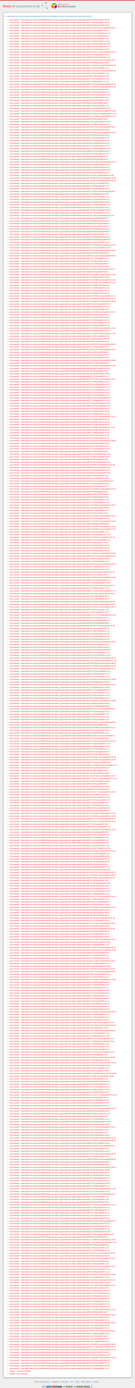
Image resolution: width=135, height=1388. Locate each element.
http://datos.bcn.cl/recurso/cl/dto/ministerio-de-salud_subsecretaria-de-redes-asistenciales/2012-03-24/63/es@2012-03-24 (65, 717)
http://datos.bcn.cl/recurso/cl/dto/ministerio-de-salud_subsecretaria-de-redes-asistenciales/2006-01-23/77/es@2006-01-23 (65, 652)
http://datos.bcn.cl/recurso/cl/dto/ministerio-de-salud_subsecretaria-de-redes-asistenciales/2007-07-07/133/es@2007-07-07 (65, 1183)
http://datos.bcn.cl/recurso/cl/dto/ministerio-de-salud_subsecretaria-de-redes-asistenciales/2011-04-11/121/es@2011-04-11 (65, 122)
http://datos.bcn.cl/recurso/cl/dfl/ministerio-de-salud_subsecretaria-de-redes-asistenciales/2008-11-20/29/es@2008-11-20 (65, 1044)
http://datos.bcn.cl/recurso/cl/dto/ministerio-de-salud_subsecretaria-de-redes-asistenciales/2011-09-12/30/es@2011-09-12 (65, 1215)
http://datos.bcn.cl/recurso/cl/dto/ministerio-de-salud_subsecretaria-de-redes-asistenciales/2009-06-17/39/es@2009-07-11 (65, 510)
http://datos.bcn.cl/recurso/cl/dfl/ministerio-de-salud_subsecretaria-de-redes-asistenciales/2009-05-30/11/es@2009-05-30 (65, 1261)
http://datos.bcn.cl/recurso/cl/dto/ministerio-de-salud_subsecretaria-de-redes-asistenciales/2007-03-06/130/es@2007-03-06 (65, 966)
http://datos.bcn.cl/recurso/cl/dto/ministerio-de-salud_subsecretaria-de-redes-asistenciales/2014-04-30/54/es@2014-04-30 (65, 910)
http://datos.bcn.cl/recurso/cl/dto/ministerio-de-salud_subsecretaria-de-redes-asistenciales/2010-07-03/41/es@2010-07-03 (65, 408)
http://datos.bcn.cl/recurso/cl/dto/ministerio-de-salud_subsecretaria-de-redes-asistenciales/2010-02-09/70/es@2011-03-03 (65, 49)
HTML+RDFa (86, 1382)
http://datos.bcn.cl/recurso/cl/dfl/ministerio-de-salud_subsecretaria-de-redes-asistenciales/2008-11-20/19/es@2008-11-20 (65, 38)
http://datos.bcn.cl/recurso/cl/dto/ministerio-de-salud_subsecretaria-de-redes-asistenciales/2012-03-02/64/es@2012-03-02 (65, 484)
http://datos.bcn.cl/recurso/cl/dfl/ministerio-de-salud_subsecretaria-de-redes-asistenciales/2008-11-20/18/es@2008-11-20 (65, 803)
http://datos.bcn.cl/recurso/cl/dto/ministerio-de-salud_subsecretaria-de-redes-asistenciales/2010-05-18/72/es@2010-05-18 (65, 392)
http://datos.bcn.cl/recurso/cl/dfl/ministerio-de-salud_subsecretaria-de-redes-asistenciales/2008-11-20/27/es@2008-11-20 (65, 68)
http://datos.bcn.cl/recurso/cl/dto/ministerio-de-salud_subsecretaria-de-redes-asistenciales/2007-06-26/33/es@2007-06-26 (65, 1006)
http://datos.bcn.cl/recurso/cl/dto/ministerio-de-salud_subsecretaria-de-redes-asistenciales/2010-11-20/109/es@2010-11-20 (65, 387)
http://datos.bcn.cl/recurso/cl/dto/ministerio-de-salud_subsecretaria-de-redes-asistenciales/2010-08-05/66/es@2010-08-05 (65, 411)
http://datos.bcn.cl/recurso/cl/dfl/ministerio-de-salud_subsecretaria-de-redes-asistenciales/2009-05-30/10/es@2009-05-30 (65, 1202)
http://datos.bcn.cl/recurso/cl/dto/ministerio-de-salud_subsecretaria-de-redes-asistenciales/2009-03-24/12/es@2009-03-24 (65, 494)
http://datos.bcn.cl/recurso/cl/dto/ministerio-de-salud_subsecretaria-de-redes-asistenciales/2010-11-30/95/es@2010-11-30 (65, 288)
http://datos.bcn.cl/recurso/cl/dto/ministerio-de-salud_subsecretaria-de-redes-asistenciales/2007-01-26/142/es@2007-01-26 (65, 744)
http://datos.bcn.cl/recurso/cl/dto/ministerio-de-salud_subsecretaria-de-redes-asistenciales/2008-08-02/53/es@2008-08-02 (65, 623)
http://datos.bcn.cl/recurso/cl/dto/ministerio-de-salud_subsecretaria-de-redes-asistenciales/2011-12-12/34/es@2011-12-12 (65, 146)
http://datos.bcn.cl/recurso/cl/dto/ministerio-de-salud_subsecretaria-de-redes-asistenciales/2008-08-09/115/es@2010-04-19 (65, 47)
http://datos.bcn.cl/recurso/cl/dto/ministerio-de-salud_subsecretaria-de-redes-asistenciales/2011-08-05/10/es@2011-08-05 (65, 1071)
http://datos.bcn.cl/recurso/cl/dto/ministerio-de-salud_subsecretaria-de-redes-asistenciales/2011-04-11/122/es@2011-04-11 (65, 993)
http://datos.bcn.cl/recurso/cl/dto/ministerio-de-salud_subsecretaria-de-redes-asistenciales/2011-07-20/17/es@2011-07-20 (65, 693)
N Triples (95, 1382)
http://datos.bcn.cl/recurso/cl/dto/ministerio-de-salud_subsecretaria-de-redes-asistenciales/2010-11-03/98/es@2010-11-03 (65, 400)
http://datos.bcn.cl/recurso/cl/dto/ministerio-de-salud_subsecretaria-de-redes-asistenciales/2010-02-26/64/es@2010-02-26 (65, 1218)
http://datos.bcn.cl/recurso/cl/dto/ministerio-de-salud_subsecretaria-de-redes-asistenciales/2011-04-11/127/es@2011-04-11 (65, 891)
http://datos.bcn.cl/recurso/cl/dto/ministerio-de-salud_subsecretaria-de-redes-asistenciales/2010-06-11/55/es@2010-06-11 (65, 253)
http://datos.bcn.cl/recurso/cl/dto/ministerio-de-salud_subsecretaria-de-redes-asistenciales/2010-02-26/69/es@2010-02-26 (65, 470)
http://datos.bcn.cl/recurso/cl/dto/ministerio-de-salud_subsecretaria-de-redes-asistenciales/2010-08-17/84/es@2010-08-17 (65, 76)
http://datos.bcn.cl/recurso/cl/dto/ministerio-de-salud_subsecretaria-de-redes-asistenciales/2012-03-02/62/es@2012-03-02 (65, 135)
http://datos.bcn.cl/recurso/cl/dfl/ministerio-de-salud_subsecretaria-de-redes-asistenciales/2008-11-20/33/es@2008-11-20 (65, 945)
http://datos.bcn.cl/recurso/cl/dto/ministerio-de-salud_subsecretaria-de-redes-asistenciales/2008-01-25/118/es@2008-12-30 (65, 454)
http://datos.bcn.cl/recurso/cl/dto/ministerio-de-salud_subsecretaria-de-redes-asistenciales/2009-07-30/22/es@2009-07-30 (65, 1229)
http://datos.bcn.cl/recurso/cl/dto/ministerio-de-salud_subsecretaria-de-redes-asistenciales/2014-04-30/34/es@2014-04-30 (65, 1325)
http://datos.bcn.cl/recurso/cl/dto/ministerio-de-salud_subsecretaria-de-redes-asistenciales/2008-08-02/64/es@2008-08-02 (65, 232)
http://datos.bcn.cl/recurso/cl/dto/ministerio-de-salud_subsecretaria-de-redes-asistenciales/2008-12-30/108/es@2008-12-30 (65, 205)
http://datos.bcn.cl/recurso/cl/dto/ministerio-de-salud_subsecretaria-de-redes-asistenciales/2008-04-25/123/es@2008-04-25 (65, 170)
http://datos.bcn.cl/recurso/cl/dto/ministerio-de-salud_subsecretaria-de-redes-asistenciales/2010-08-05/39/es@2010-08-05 (65, 1135)
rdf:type (12, 1371)
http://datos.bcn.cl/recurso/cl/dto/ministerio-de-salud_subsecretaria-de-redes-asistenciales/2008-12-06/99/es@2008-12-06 (65, 430)
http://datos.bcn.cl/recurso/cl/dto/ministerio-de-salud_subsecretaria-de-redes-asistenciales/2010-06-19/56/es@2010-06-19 (65, 1296)
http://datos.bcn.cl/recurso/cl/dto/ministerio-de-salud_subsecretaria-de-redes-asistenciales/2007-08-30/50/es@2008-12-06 (65, 856)
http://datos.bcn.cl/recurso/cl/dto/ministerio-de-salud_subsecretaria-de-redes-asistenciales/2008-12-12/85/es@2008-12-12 (65, 1213)
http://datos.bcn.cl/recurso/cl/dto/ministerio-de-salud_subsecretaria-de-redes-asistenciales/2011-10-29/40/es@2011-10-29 (65, 548)
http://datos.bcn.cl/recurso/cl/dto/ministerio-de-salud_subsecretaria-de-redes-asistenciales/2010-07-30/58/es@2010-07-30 (65, 419)
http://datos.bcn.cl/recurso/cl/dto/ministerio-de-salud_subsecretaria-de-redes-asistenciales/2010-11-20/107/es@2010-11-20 (65, 1114)
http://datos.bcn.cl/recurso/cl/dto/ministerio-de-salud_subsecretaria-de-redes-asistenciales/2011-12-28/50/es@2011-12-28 (65, 1036)
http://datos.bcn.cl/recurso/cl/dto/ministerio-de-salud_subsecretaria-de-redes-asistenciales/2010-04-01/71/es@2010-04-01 (65, 1181)
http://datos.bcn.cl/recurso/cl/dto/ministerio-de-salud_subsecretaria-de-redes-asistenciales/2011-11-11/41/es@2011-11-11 (65, 1119)
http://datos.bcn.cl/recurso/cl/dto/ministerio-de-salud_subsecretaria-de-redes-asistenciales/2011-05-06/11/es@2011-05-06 (65, 773)
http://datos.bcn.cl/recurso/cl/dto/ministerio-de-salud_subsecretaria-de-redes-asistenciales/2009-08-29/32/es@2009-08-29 (65, 1299)
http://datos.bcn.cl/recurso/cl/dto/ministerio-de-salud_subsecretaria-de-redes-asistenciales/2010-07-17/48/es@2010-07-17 (65, 486)
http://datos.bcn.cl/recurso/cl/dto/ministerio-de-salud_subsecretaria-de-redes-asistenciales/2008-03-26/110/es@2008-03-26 (65, 870)
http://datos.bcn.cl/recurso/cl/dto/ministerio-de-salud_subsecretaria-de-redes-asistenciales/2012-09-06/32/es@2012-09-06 (65, 703)
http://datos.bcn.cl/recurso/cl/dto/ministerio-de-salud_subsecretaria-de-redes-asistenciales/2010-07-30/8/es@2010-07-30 (64, 1097)
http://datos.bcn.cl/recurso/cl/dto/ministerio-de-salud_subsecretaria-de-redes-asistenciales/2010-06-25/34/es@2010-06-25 (65, 229)
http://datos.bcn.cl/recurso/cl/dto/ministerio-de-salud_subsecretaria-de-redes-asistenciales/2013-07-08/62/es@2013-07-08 (65, 277)
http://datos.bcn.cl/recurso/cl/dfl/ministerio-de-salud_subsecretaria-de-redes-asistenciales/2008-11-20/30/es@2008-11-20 (65, 561)
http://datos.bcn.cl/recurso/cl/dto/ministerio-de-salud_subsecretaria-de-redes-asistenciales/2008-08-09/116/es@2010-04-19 (65, 368)
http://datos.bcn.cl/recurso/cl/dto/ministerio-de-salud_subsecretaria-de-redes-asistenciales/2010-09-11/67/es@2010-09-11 (65, 1288)
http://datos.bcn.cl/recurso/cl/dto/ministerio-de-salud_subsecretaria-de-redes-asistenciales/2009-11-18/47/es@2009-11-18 (65, 336)
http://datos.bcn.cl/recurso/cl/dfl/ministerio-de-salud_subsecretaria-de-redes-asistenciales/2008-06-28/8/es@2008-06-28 (64, 156)
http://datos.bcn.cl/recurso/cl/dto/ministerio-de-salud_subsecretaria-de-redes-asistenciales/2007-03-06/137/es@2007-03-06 (65, 942)
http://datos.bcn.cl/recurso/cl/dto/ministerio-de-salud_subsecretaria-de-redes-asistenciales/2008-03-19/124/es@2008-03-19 (65, 304)
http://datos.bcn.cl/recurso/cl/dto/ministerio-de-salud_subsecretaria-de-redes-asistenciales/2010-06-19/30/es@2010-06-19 (65, 859)
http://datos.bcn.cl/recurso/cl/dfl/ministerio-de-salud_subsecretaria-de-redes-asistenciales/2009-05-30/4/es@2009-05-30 (64, 784)
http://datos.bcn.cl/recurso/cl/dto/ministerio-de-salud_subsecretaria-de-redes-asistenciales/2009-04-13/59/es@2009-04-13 (65, 167)
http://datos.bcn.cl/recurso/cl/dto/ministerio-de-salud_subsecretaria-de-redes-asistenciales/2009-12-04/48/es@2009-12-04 (65, 189)
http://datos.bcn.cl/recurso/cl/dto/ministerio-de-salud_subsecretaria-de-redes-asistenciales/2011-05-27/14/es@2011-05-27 (65, 478)
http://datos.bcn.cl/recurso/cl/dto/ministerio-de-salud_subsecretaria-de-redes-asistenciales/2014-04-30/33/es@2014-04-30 (65, 1360)
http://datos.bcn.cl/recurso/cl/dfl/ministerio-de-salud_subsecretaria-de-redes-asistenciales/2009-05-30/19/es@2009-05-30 (65, 832)
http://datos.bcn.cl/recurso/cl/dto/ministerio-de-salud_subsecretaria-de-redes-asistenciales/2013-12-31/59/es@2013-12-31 (65, 1277)
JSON (77, 1382)
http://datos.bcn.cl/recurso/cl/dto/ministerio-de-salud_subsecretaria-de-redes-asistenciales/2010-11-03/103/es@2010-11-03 (65, 148)
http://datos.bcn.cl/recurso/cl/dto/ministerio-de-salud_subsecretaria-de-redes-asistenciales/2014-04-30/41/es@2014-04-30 (65, 20)
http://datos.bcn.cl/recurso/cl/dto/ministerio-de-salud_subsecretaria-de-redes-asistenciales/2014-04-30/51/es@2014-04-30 (65, 508)
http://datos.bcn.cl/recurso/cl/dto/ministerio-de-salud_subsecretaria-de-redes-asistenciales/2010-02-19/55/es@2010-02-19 (65, 1084)
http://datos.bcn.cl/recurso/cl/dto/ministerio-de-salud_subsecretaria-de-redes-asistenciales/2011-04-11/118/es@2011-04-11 (65, 390)
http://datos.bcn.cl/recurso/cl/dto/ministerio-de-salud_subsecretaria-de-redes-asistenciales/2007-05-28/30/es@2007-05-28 (65, 1175)
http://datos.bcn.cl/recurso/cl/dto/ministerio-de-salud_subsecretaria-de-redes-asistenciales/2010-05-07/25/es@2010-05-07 (65, 752)
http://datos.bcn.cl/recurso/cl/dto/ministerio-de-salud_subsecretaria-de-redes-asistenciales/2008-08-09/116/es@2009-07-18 (65, 827)
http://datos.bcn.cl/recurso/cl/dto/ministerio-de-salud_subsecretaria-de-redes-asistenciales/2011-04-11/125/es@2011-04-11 (65, 730)
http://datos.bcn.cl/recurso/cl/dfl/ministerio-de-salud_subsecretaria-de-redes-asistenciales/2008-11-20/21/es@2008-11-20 (65, 1248)
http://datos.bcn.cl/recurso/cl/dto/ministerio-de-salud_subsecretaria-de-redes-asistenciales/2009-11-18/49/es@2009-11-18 (65, 1014)
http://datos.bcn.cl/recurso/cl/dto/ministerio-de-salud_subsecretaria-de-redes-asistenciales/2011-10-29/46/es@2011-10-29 (65, 414)
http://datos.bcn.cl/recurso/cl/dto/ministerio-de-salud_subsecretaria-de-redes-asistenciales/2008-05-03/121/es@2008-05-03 (65, 398)
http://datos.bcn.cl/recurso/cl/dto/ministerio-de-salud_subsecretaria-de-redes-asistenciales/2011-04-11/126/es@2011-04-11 (65, 1191)
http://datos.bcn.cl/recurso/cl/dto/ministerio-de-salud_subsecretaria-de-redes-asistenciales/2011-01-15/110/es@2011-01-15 (65, 655)
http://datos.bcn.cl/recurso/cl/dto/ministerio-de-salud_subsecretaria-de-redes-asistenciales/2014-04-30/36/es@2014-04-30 (65, 682)
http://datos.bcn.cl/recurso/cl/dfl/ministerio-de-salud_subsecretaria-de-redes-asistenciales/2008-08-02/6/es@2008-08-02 (64, 725)
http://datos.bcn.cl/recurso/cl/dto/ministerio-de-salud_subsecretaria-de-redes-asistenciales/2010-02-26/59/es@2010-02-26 (65, 1339)
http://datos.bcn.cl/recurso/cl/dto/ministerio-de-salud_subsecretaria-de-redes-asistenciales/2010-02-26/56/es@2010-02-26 (65, 569)
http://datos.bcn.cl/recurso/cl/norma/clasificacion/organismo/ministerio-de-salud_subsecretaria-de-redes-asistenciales (49, 16)
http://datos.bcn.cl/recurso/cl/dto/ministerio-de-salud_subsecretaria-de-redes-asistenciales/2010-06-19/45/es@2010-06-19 (65, 706)
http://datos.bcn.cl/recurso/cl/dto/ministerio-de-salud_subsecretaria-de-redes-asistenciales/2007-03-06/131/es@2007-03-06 (65, 210)
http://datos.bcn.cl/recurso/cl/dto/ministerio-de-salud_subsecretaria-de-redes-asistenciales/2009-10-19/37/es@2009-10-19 (65, 395)
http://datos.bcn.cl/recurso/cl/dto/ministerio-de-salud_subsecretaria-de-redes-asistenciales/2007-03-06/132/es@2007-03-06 (65, 403)
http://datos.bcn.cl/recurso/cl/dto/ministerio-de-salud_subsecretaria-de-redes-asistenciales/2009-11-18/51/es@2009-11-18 (65, 1272)
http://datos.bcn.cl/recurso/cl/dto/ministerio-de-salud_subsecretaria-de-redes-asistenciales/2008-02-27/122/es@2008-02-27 (65, 406)
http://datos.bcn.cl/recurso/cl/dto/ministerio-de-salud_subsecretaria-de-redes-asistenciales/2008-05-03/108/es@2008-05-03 (65, 240)
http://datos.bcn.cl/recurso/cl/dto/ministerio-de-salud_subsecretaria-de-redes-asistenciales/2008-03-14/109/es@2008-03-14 (65, 580)
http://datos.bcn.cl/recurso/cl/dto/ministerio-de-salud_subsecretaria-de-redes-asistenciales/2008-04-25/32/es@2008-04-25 (65, 1111)
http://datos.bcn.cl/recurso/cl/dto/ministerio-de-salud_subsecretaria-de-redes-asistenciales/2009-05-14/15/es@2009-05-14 (65, 953)
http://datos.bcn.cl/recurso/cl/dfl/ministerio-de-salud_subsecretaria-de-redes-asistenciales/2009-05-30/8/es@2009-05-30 (64, 492)
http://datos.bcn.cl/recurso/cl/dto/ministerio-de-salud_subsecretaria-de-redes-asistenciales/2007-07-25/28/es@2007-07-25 (65, 963)
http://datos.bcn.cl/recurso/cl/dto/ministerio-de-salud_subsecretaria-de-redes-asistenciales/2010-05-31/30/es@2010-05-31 (65, 888)
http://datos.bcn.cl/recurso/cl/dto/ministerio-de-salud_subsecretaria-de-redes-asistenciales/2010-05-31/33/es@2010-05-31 (65, 435)
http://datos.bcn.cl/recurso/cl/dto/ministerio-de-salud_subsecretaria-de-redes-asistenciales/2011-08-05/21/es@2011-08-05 (65, 559)
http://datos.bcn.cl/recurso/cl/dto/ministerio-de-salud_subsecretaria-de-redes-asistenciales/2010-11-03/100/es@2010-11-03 (65, 535)
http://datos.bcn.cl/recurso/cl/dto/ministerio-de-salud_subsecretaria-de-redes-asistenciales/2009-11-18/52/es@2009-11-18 (65, 1186)
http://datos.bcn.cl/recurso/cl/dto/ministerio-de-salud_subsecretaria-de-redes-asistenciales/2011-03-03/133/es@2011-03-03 (65, 1282)
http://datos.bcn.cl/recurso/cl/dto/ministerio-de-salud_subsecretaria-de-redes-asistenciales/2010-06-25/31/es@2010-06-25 (65, 913)
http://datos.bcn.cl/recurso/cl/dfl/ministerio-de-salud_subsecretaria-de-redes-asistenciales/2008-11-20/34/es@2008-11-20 (65, 1368)
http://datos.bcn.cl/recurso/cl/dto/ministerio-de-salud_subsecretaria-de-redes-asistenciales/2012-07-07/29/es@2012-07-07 (65, 1148)
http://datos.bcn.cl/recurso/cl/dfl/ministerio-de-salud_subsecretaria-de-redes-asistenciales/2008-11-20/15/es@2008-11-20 (65, 1199)
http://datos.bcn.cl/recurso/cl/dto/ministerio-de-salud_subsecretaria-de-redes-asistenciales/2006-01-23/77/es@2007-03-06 (65, 1143)
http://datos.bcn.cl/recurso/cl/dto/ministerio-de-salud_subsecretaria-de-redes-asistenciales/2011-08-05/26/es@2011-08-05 (65, 1170)
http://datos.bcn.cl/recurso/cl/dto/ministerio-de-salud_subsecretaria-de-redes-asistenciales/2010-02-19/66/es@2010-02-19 (65, 567)
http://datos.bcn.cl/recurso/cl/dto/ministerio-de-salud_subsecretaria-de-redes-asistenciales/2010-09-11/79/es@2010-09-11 (65, 446)
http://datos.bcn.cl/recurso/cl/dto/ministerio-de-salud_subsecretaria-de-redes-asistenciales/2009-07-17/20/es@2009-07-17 (65, 258)
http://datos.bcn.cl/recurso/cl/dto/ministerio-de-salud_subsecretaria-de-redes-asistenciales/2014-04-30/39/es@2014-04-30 (65, 982)
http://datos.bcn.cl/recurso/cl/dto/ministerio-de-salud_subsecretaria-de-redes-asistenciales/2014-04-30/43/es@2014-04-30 (65, 634)
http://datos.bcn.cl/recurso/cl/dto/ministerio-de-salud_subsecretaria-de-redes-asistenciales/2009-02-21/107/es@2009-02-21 (65, 620)
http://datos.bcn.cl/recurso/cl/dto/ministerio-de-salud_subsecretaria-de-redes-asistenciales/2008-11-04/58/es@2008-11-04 (65, 433)
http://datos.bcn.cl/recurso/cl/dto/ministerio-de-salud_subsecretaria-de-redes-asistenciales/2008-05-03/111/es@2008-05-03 (65, 808)
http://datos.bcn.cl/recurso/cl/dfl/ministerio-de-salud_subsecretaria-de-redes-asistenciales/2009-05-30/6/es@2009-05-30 (64, 119)
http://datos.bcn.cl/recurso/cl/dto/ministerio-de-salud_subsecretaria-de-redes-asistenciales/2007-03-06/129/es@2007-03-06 (65, 1065)
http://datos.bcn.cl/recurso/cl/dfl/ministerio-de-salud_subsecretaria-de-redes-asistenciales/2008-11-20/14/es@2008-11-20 (65, 1001)
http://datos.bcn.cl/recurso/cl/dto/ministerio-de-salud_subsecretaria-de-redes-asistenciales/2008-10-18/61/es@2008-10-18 (65, 1333)
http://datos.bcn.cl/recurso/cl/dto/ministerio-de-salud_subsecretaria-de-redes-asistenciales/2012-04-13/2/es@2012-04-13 (64, 618)
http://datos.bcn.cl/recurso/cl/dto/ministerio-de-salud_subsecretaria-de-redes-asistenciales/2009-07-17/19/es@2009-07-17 (65, 376)
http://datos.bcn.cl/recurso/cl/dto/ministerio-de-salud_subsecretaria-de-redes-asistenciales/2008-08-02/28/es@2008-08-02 (65, 789)
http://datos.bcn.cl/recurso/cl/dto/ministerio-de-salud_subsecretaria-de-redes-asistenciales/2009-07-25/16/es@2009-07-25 (65, 854)
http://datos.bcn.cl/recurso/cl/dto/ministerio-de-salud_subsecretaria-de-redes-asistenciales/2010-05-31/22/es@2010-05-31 (65, 36)
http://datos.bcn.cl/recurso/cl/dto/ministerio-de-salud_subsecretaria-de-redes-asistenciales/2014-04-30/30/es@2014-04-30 (65, 140)
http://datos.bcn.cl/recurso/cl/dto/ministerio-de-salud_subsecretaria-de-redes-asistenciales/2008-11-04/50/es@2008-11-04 (65, 894)
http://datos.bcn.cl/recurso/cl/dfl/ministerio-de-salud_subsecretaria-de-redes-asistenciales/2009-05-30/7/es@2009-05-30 (64, 1237)
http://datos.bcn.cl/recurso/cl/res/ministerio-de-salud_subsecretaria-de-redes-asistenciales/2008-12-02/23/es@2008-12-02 (65, 197)
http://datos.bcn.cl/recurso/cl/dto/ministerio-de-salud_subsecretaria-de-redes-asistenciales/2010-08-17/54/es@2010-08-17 (65, 1130)
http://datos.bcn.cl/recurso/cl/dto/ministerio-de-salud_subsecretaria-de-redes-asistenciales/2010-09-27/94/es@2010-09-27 (65, 357)
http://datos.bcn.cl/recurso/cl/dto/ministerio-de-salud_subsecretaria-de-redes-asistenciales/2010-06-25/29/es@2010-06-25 (65, 1366)
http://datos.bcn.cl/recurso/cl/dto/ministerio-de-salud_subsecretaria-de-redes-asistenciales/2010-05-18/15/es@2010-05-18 (65, 384)
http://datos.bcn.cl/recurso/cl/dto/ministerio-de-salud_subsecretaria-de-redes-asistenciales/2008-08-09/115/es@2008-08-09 (65, 473)
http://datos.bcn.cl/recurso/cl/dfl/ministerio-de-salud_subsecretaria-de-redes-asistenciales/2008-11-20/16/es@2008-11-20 (65, 309)
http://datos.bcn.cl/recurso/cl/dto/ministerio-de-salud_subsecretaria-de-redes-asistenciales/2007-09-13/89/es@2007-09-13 (65, 599)
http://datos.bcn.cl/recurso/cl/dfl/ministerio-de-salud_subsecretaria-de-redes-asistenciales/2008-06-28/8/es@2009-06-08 (64, 103)
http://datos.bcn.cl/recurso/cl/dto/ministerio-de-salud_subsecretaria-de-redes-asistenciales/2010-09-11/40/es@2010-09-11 (65, 1100)
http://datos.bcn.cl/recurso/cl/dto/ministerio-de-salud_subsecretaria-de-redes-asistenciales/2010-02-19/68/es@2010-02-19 (65, 795)
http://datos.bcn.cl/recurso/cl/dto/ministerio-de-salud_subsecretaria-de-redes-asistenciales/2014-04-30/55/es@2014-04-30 (65, 1226)
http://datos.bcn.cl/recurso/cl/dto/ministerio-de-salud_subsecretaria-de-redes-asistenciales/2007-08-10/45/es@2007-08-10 (65, 886)
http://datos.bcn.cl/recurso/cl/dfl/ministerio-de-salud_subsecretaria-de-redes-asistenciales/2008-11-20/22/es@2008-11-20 (65, 714)
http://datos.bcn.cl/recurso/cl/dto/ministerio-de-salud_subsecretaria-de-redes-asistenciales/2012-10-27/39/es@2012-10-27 (65, 154)
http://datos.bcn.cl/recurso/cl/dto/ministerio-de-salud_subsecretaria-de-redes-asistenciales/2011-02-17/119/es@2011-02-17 (65, 921)
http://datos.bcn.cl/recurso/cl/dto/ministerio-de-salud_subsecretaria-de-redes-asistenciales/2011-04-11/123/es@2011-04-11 (65, 677)
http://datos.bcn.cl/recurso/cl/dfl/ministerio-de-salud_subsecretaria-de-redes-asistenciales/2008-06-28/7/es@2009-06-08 (64, 459)
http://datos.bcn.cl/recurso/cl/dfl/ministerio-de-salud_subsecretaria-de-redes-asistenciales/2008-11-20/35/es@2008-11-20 (65, 899)
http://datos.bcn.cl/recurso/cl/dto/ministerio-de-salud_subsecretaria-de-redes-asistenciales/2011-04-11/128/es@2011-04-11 (65, 1087)
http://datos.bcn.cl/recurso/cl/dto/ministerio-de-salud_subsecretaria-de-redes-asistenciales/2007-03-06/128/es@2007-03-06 (65, 883)
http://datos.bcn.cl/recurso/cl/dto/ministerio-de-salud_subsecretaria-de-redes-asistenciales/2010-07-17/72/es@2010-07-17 (65, 749)
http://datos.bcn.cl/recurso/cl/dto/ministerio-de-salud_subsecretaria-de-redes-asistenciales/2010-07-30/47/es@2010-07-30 (65, 631)
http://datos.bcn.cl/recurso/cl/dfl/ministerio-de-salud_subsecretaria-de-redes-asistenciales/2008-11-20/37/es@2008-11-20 (65, 73)
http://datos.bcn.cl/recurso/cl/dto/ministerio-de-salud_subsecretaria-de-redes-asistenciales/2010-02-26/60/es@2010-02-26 (65, 285)
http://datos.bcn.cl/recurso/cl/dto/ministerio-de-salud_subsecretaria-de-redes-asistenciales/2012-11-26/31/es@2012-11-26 (65, 845)
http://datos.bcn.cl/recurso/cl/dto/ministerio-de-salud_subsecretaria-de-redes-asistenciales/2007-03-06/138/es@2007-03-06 (65, 1122)
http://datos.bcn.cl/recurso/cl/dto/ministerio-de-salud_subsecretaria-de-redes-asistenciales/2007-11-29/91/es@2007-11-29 (65, 588)
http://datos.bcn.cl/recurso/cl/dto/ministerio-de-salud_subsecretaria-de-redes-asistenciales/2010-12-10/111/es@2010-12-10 (65, 248)
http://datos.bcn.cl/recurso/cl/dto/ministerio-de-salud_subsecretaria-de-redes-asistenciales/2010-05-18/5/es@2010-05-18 (64, 543)
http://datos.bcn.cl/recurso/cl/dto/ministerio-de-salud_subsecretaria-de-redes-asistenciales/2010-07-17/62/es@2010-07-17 (65, 1017)
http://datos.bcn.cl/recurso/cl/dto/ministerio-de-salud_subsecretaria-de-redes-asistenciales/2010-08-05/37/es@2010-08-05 (65, 647)
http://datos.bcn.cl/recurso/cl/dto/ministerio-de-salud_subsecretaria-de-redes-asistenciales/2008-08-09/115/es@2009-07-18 (65, 57)
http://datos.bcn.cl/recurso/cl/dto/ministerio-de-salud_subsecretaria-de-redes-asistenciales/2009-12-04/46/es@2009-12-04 (65, 985)
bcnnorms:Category (24, 1371)
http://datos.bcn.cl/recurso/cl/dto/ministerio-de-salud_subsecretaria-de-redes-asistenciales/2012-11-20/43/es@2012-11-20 (65, 1301)
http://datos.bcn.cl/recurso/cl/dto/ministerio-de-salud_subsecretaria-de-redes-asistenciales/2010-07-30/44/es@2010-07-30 (65, 1363)
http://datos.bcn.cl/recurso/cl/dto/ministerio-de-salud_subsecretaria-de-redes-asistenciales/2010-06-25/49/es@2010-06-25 (65, 1020)
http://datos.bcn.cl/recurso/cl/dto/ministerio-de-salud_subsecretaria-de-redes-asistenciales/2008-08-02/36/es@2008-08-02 (65, 811)
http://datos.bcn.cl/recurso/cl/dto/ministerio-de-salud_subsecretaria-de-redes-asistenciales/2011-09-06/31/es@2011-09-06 (65, 781)
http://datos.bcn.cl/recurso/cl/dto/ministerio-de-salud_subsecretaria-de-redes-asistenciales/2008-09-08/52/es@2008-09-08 (65, 25)
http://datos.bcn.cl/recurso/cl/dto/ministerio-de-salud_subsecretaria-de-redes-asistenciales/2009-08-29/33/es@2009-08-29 (65, 524)
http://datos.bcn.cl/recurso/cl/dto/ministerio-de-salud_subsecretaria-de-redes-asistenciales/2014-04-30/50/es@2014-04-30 (65, 1291)
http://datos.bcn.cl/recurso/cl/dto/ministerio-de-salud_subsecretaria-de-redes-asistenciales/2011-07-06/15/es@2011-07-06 (65, 41)
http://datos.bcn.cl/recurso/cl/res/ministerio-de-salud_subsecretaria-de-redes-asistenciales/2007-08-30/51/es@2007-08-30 (65, 457)
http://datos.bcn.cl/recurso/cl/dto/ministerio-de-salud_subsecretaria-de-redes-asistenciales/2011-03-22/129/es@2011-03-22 (65, 95)
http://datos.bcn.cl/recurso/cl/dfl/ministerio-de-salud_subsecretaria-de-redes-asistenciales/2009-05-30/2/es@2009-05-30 (64, 1055)
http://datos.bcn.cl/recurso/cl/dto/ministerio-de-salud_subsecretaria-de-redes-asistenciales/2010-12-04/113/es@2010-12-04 (65, 1355)
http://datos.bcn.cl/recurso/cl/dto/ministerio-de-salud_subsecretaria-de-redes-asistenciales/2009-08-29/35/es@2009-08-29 (65, 862)
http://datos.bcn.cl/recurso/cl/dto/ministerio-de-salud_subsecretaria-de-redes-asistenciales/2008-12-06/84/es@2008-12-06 (65, 746)
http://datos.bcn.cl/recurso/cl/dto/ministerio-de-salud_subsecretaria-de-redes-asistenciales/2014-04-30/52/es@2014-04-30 (65, 221)
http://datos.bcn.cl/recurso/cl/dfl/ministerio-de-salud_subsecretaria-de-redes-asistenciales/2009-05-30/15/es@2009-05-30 (65, 89)
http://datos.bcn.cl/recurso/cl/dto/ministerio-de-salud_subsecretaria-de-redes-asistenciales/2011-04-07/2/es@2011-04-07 (64, 1336)
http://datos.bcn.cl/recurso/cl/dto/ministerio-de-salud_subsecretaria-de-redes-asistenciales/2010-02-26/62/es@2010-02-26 (65, 926)
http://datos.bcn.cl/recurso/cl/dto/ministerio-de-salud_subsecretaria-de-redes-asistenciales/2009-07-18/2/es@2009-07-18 (64, 476)
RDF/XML (64, 1382)
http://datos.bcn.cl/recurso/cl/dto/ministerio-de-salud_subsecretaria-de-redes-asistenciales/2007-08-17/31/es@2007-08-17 (65, 824)
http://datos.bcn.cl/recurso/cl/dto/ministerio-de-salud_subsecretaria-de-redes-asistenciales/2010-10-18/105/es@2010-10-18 (65, 1307)
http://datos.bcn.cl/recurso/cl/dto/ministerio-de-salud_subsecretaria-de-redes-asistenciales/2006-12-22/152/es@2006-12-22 (65, 671)
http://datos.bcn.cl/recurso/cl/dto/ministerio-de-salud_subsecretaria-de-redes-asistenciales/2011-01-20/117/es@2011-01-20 (65, 848)
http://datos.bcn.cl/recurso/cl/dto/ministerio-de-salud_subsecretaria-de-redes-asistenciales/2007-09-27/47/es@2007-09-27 (65, 207)
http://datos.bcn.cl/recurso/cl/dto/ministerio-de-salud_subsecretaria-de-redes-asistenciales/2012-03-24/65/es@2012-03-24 (65, 55)
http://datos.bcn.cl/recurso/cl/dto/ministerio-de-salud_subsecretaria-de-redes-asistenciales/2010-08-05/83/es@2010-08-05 (65, 63)
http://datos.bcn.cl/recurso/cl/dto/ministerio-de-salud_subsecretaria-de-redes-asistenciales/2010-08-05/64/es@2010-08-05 (65, 937)
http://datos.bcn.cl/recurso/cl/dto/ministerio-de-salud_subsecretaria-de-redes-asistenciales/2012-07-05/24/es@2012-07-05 (65, 518)
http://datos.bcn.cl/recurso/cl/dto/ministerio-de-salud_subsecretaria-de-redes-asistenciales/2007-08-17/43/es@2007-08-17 (65, 97)
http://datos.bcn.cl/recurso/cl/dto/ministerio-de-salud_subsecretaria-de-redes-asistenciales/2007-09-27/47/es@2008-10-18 (65, 974)
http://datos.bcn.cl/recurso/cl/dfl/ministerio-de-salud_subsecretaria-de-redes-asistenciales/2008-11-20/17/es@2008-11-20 (65, 610)
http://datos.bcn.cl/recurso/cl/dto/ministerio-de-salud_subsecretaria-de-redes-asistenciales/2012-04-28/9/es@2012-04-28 (64, 194)
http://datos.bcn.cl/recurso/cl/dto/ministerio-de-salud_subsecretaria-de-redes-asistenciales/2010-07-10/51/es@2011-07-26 (65, 382)
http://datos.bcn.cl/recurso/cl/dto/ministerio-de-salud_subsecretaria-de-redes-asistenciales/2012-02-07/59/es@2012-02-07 (65, 1328)
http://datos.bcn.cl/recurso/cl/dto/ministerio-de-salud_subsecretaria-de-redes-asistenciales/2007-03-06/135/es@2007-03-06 (65, 164)
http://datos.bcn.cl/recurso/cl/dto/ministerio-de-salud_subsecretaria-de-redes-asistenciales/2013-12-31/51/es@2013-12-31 (65, 79)
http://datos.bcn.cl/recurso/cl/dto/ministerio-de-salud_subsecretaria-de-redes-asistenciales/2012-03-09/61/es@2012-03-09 (65, 1089)
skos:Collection (22, 1374)
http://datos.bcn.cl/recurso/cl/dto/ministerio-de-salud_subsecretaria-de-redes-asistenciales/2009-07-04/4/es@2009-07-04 (64, 837)
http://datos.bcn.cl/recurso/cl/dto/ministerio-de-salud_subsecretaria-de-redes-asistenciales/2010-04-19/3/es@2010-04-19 (64, 1106)
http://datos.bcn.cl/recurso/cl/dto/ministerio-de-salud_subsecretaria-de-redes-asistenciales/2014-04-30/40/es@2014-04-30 (65, 320)
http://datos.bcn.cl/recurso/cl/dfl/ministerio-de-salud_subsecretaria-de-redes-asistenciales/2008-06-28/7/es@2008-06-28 (64, 272)
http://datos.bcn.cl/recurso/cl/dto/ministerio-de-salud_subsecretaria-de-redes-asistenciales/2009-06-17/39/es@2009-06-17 (65, 1210)
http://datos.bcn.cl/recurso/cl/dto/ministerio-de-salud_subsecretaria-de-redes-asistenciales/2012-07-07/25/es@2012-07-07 (65, 291)
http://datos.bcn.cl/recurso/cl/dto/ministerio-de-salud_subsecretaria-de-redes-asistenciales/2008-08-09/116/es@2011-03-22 (65, 797)
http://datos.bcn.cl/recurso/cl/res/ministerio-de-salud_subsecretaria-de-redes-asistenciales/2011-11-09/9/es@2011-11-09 (64, 81)
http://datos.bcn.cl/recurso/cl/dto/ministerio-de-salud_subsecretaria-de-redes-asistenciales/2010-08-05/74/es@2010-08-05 (65, 1352)
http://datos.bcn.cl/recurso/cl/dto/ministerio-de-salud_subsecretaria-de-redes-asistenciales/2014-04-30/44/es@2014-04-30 (65, 551)
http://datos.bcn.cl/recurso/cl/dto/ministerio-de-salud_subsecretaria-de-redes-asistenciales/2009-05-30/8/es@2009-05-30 (64, 497)
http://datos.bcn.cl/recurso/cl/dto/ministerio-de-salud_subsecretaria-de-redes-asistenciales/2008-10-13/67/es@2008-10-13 (65, 242)
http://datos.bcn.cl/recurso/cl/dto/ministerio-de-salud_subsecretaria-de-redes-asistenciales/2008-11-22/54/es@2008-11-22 (65, 674)
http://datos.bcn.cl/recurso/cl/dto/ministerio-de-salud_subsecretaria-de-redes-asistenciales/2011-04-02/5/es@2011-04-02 (64, 261)
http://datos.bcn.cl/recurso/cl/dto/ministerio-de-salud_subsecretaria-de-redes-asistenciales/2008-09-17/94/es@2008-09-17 (65, 1341)
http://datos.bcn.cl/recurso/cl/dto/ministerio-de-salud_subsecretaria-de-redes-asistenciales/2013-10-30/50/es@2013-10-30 (65, 202)
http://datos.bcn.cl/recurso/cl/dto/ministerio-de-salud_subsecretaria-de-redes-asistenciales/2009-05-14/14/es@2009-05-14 (65, 151)
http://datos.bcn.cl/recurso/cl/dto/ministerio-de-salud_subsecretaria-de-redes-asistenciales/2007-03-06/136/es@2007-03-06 (65, 583)
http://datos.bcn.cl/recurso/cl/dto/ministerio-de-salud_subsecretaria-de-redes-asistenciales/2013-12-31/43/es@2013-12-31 (65, 977)
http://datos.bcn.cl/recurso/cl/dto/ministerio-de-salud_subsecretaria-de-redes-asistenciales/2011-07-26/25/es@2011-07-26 (65, 1156)
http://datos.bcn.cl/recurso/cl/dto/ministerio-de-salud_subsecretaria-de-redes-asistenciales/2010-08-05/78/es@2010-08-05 (65, 100)
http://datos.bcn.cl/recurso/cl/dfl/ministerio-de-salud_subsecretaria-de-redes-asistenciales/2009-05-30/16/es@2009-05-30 (65, 1173)
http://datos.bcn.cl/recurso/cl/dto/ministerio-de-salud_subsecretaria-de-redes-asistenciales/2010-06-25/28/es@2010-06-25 (65, 1004)
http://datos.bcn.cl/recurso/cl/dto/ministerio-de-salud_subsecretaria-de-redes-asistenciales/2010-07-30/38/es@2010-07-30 (65, 958)
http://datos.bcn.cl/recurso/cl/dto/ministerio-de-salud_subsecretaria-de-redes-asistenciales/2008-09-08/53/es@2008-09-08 (65, 1165)
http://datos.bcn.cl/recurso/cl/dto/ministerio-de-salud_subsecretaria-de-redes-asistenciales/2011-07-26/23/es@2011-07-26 (65, 449)
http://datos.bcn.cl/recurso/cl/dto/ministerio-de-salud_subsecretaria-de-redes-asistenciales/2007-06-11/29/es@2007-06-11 (65, 1320)
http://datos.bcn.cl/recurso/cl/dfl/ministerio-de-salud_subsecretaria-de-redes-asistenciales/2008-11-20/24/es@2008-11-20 (65, 138)
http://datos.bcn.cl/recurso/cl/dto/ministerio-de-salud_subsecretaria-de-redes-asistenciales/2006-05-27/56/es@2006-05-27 (65, 1245)
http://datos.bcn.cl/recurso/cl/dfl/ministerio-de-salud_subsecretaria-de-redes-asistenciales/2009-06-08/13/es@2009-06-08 (65, 341)
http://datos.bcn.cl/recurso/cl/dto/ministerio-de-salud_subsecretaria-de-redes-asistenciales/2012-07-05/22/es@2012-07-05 (65, 500)
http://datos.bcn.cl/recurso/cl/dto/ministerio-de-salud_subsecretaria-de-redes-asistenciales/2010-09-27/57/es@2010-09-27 (65, 738)
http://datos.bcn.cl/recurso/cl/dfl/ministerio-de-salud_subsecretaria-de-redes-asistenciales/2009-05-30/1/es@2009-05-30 (64, 864)
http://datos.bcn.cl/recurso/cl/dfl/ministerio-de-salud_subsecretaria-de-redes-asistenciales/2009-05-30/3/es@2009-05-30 (64, 1116)
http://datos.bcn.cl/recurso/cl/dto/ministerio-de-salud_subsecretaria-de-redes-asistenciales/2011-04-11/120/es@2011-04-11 (65, 711)
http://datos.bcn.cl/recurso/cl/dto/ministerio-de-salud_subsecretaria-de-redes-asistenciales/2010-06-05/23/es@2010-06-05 (65, 130)
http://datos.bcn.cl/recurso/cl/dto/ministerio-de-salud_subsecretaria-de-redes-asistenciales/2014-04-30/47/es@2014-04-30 (65, 990)
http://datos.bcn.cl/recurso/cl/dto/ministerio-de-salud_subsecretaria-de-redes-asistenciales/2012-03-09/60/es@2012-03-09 (65, 422)
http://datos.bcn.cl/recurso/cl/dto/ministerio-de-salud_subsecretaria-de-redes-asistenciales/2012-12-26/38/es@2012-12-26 (65, 502)
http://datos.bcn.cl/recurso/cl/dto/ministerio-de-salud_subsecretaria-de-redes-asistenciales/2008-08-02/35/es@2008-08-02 (65, 1081)
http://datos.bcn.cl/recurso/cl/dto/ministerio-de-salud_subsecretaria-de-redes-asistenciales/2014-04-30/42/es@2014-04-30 (65, 325)
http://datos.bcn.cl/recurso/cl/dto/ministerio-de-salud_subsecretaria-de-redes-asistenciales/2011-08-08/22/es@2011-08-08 (65, 339)
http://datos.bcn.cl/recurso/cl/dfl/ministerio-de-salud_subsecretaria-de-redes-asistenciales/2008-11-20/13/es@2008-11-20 (65, 532)
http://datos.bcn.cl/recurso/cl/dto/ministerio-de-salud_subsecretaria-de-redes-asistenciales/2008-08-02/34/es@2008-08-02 (65, 223)
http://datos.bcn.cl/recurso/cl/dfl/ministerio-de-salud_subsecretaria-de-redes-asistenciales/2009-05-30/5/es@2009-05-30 (64, 451)
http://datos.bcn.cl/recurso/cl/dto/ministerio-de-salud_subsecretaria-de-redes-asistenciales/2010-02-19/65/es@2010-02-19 (65, 1178)
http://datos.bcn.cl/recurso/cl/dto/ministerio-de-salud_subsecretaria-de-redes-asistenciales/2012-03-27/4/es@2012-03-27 (64, 1132)
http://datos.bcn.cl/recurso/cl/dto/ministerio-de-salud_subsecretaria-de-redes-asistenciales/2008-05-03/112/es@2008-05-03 (65, 467)
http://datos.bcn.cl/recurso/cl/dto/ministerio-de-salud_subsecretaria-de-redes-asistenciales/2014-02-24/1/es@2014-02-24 (64, 30)
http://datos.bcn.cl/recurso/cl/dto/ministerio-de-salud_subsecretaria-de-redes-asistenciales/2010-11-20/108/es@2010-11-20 (65, 1232)
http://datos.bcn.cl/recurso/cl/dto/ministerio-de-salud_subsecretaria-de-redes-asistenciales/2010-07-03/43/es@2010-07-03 (65, 1224)
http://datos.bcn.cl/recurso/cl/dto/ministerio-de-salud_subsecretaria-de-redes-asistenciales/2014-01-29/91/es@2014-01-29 (65, 1207)
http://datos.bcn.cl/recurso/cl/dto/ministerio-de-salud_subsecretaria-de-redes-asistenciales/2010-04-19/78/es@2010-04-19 (65, 213)
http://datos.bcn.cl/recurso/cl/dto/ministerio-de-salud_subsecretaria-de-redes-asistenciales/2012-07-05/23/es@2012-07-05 (65, 639)
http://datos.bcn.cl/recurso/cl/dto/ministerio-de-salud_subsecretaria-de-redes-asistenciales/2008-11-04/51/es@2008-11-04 (65, 1047)
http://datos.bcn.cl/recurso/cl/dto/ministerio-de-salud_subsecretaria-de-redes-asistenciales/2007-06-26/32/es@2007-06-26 (65, 374)
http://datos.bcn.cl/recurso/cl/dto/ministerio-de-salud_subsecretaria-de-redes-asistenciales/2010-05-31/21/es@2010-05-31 (65, 644)
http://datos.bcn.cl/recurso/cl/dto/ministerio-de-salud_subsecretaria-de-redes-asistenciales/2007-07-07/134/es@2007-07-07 (65, 800)
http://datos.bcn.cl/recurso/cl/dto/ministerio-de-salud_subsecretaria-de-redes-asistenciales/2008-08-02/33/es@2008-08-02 (65, 1124)
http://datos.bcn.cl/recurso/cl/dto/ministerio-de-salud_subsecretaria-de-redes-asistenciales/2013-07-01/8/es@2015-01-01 (64, 955)
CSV (71, 1382)
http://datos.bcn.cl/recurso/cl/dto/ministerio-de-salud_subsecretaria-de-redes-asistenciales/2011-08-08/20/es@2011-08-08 (65, 787)
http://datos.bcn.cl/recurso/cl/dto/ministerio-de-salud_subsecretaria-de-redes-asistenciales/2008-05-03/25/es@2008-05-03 (65, 1049)
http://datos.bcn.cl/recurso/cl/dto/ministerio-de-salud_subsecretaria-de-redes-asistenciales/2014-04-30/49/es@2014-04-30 (65, 636)
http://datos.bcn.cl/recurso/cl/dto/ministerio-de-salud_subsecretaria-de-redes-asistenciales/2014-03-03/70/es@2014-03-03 (65, 317)
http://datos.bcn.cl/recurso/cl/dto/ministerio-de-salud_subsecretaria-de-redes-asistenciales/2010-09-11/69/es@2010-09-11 (65, 596)
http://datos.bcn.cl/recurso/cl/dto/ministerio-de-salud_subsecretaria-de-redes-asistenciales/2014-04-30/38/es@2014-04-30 (65, 237)
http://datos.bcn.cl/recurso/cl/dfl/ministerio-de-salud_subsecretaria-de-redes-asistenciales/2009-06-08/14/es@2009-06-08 (65, 915)
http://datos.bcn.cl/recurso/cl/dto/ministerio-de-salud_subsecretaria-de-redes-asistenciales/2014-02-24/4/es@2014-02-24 (64, 371)
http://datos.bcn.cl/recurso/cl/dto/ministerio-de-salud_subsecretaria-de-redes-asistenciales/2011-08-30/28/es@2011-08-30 (65, 22)
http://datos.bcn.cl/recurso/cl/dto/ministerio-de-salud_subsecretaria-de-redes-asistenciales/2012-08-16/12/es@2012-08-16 (65, 266)
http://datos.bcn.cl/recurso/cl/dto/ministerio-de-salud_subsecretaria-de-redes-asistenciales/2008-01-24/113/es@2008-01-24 (65, 1293)
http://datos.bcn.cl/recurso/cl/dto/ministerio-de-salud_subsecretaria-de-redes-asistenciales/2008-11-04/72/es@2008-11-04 (65, 92)
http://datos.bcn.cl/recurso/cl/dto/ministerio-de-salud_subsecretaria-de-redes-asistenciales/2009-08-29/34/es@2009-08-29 (65, 754)
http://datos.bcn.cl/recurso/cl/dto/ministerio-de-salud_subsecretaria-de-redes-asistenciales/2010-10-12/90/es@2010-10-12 (65, 934)
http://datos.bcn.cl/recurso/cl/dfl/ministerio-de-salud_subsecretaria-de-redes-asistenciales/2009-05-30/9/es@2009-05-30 (64, 770)
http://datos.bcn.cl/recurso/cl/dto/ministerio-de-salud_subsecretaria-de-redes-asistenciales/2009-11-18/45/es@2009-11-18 (65, 1250)
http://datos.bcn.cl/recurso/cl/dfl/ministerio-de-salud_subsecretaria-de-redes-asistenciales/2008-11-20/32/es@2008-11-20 (65, 1264)
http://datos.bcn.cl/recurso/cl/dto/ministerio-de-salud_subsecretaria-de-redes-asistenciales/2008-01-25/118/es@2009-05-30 (65, 762)
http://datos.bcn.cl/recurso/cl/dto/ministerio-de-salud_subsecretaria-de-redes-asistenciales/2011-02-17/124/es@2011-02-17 (65, 1151)
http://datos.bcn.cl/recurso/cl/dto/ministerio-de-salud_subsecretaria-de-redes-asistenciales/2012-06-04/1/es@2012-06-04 (64, 226)
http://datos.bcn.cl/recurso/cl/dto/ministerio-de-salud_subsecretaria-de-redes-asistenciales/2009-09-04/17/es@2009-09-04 (65, 902)
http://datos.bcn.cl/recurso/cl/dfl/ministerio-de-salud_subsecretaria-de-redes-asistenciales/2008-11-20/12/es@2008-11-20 (65, 106)
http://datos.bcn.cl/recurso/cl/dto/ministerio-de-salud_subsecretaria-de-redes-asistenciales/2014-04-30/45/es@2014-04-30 (65, 545)
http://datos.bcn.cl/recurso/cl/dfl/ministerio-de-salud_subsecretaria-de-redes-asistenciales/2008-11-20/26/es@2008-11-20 (65, 186)
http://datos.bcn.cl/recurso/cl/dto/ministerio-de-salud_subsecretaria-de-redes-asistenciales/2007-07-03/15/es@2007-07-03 (65, 1304)
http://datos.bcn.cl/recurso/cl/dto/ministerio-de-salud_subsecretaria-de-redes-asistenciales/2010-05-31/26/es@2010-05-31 (65, 768)
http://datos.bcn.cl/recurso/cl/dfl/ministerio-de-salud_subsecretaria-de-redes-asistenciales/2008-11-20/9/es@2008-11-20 (64, 1079)
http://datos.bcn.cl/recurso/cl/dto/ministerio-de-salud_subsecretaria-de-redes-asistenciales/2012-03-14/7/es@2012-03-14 (64, 575)
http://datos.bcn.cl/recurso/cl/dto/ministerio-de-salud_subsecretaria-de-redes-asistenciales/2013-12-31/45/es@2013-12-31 (65, 438)
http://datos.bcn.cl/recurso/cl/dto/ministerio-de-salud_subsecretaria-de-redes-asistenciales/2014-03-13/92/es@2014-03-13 (65, 1092)
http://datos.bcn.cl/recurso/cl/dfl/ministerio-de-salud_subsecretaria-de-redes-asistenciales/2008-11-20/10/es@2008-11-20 (65, 1197)
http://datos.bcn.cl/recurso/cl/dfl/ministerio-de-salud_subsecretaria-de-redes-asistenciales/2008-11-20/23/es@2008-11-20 (65, 880)
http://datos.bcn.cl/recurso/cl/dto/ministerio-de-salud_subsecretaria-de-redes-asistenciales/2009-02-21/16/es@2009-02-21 (65, 199)
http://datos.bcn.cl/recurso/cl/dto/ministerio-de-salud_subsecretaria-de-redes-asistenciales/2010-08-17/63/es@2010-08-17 (65, 264)
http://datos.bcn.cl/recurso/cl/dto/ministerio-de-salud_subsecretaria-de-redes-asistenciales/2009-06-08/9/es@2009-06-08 (64, 352)
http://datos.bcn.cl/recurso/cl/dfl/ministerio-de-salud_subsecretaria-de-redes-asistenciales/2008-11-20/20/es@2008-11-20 (65, 719)
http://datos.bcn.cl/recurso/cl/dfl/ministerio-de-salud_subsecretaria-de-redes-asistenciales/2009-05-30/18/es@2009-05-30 (65, 843)
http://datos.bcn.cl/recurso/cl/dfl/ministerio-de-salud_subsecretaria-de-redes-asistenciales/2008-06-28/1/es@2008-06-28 (64, 159)
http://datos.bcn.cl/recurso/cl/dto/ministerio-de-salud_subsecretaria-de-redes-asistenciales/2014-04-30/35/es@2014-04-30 (65, 998)
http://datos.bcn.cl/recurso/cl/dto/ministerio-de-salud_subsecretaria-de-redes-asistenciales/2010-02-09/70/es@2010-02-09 (65, 1317)
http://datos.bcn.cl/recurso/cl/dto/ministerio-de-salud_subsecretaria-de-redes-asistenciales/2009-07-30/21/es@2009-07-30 (65, 628)
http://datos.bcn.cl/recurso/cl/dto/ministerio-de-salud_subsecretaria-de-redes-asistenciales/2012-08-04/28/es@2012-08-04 (65, 1256)
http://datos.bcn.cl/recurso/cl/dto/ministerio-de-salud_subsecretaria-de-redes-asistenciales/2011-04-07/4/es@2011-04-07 (64, 1028)
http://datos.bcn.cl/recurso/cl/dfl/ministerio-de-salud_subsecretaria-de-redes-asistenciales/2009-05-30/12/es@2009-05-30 (65, 315)
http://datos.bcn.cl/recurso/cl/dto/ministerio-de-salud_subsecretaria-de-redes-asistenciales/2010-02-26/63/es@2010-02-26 (65, 124)
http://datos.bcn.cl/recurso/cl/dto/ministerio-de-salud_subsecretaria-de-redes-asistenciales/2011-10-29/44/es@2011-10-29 (65, 687)
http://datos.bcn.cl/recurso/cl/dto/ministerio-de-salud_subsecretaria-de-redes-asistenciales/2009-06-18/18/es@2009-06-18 (65, 425)
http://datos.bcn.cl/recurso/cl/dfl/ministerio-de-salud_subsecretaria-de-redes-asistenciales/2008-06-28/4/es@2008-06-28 (64, 1312)
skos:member (14, 20)
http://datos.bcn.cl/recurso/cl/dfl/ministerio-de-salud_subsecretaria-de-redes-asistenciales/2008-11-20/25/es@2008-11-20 (65, 733)
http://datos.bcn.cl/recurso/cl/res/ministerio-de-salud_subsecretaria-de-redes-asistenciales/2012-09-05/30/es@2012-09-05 (65, 904)
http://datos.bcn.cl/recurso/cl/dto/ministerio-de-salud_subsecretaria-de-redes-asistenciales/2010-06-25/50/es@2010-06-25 (65, 293)
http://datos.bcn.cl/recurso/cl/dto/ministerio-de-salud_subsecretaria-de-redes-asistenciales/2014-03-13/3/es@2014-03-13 (64, 513)
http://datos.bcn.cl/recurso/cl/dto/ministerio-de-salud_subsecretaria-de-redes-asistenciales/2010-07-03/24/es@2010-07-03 (65, 1033)
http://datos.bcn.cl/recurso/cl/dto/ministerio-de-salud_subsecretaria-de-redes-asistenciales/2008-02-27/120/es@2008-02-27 (65, 690)
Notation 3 (56, 1382)
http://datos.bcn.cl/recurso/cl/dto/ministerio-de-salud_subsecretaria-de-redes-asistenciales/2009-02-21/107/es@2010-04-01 (65, 835)
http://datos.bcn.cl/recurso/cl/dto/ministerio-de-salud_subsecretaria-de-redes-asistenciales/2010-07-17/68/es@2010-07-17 (65, 347)
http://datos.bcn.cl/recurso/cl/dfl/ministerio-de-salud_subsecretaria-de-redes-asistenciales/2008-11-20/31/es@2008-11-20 (65, 840)
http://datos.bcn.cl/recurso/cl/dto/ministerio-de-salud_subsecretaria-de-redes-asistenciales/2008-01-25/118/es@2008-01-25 (65, 540)
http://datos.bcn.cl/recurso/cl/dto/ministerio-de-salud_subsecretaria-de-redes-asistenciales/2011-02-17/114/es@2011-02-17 (65, 33)
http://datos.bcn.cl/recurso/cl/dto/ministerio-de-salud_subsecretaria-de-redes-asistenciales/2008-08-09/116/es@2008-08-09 (65, 650)
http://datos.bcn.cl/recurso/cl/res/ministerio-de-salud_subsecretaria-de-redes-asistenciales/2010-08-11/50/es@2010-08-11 (65, 143)
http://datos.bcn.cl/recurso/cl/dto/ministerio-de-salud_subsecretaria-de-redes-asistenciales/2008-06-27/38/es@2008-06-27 (65, 363)
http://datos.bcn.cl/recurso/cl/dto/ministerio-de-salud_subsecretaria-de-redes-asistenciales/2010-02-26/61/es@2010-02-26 (65, 355)
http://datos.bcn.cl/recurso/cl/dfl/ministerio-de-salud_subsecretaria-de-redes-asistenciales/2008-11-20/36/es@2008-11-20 (65, 996)
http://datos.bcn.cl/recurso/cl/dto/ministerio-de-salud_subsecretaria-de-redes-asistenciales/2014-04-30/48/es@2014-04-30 (65, 1103)
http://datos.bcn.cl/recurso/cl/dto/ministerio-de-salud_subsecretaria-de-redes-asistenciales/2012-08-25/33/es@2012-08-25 (65, 443)
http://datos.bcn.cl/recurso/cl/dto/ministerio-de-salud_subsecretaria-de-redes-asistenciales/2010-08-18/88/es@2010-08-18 (65, 331)
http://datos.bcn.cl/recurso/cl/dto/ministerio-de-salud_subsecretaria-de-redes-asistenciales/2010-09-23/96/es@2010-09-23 (65, 931)
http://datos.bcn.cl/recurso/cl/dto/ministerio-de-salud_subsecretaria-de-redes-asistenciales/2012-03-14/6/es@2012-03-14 (64, 988)
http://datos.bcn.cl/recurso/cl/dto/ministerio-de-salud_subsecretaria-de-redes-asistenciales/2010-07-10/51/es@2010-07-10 (65, 323)
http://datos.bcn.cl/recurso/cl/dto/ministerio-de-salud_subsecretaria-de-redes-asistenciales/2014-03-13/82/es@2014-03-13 (65, 173)
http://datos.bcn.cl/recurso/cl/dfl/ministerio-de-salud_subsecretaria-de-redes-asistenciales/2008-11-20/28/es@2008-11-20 (65, 234)
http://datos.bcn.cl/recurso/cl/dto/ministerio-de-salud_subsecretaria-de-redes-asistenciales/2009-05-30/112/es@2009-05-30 (65, 462)
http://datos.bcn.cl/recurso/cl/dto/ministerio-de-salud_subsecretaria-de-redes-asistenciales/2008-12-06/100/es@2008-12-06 (65, 44)
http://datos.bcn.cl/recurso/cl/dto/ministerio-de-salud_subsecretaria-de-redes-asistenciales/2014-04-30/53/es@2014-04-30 (65, 1009)
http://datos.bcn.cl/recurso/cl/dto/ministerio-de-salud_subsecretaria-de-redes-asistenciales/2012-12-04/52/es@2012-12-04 (65, 695)
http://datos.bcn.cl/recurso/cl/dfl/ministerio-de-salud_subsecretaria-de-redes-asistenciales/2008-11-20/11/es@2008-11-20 (65, 1068)
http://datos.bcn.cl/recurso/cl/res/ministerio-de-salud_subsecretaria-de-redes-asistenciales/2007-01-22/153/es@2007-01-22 (65, 108)
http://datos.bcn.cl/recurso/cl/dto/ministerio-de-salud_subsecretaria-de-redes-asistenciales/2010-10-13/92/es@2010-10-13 (65, 805)
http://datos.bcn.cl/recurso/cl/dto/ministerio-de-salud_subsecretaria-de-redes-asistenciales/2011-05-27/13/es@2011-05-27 (65, 612)
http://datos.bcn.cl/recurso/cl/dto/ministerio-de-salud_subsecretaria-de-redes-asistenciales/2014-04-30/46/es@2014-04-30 (65, 1060)
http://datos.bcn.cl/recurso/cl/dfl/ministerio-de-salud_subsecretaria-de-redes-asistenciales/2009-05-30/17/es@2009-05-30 (65, 183)
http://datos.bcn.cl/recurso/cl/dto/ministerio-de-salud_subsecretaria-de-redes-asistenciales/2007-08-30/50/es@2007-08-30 (65, 307)
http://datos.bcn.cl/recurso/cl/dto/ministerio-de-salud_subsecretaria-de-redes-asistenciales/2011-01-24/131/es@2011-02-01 (65, 1269)
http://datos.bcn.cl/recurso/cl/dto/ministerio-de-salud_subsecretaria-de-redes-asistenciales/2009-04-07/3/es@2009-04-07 (64, 218)
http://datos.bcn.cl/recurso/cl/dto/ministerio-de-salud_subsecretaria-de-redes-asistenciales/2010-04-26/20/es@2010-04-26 (65, 867)
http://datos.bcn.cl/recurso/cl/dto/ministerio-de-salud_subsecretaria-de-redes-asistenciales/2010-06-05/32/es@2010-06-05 (65, 1162)
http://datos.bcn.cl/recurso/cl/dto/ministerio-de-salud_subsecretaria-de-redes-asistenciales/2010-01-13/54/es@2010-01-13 (65, 698)
